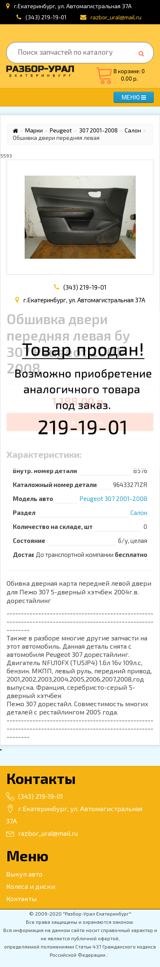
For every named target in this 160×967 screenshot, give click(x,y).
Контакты (21, 898)
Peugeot (61, 130)
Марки (34, 130)
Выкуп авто (24, 874)
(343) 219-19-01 (46, 17)
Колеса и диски (30, 886)
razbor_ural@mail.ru (42, 833)
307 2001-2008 (98, 130)
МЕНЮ (133, 97)
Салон (133, 130)
